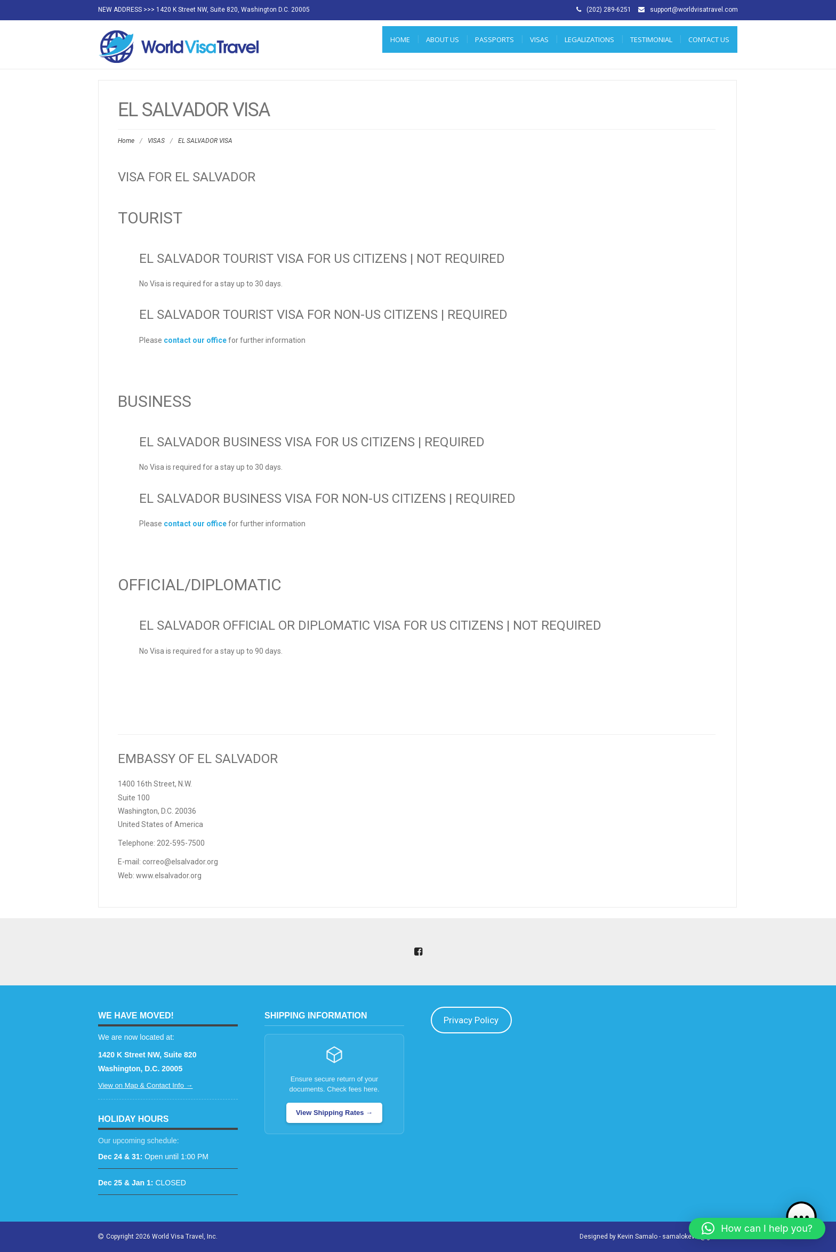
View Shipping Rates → (334, 1113)
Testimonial (651, 39)
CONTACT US (708, 39)
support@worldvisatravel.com (694, 9)
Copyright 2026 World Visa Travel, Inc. (162, 1236)
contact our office (195, 340)
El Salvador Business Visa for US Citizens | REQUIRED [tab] (312, 442)
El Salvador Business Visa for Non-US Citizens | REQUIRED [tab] (327, 498)
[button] (757, 1228)
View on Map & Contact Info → (145, 1085)
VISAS (539, 39)
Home (400, 39)
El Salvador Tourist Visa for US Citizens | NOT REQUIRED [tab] (322, 258)
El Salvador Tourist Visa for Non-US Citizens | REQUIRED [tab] (323, 314)
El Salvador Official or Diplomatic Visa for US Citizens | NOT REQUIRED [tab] (370, 625)
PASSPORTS (494, 39)
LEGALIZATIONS (589, 39)
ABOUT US (442, 39)
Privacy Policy (471, 1020)
